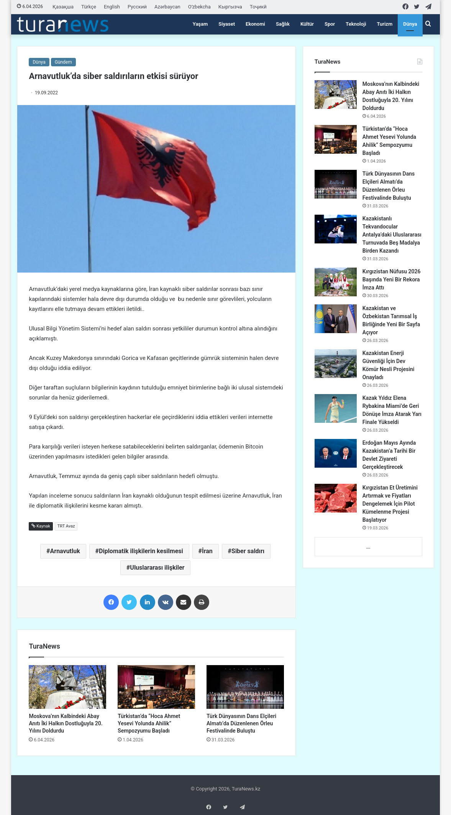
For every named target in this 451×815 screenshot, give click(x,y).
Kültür (307, 24)
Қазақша (63, 7)
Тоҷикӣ (258, 7)
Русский (137, 7)
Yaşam (200, 24)
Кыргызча (230, 7)
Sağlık (283, 24)
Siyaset (226, 24)
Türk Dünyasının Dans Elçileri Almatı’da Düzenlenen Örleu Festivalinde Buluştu (241, 723)
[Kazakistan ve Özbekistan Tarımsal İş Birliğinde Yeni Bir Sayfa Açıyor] (336, 318)
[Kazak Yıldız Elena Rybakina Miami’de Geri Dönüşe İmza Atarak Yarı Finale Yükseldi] (336, 408)
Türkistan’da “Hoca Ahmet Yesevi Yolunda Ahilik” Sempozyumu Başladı (149, 723)
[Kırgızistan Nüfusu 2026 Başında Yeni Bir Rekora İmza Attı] (336, 282)
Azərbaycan (167, 7)
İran (207, 551)
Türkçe (88, 7)
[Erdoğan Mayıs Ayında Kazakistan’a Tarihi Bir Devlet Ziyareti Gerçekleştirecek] (336, 453)
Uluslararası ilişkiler (157, 567)
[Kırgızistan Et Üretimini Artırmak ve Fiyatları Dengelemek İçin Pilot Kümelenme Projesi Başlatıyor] (336, 498)
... (368, 547)
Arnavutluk (65, 551)
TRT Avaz (66, 526)
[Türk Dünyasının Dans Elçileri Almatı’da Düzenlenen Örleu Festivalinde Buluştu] (245, 687)
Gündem (63, 62)
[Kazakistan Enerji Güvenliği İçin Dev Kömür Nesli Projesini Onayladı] (336, 363)
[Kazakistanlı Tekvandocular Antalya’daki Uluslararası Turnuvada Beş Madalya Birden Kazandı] (336, 229)
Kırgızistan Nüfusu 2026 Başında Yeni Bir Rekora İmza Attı (391, 279)
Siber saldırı (247, 551)
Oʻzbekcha (199, 7)
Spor (330, 24)
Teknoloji (356, 24)
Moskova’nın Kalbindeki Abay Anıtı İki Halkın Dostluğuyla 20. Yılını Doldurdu (65, 723)
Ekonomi (255, 24)
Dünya (410, 24)
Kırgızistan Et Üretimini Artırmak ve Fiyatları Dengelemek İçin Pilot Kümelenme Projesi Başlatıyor (390, 504)
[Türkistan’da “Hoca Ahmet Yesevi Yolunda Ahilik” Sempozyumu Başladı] (156, 687)
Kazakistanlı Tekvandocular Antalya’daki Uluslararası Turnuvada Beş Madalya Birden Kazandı (391, 234)
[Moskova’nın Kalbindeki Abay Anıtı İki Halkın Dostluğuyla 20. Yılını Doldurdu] (67, 687)
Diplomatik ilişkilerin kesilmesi (141, 551)
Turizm (385, 24)
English (112, 7)
